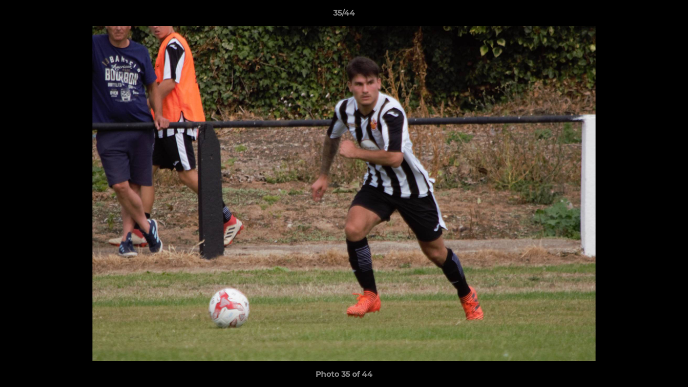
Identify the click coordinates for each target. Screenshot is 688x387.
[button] (668, 15)
